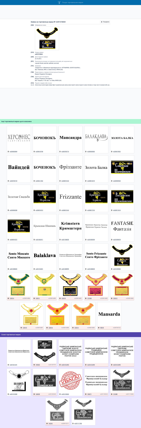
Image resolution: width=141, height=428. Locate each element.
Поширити (105, 22)
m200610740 (38, 151)
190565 (36, 365)
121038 (88, 298)
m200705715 (64, 151)
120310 (62, 298)
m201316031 (38, 269)
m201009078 (116, 239)
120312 (114, 298)
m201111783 (77, 423)
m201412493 (64, 365)
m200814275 (90, 181)
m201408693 (12, 269)
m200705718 (12, 181)
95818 (101, 328)
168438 (36, 394)
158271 (88, 394)
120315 (24, 328)
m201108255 (64, 239)
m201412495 (116, 365)
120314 (11, 298)
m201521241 (12, 365)
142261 (49, 423)
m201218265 (64, 394)
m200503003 (90, 151)
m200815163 (64, 210)
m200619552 (116, 151)
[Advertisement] (70, 12)
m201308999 (64, 269)
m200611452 (38, 181)
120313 (75, 328)
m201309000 (116, 269)
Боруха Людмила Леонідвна (43, 74)
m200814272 (12, 239)
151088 (114, 394)
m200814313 (38, 210)
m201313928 (12, 394)
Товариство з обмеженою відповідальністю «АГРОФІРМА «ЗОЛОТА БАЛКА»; (57, 67)
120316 (49, 328)
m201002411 (38, 239)
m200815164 (64, 181)
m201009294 (90, 239)
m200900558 (12, 210)
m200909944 (116, 181)
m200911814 (116, 210)
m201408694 (90, 269)
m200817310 (90, 210)
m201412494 (90, 365)
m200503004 (12, 151)
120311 (36, 298)
